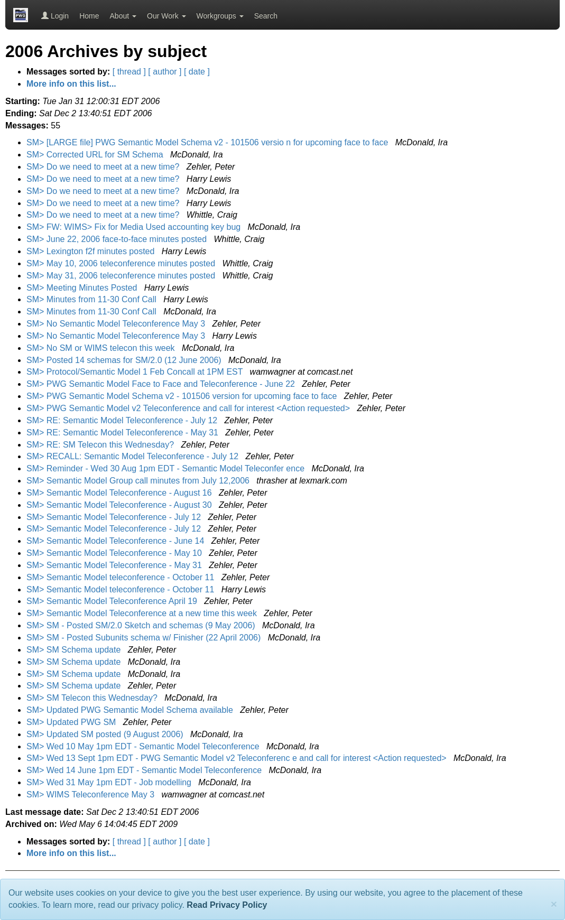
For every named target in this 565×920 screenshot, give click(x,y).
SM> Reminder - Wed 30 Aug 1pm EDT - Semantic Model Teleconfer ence (166, 468)
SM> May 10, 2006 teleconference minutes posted (122, 263)
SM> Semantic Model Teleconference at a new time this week (142, 613)
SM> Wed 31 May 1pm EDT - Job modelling (109, 782)
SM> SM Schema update (74, 649)
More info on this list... (71, 83)
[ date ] (197, 71)
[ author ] (164, 71)
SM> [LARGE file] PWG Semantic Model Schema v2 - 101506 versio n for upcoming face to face (208, 142)
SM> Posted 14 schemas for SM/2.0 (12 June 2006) (125, 360)
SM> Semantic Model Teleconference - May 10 (115, 553)
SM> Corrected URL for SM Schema (95, 154)
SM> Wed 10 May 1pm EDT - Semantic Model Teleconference (144, 746)
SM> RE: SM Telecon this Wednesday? (101, 444)
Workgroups (220, 16)
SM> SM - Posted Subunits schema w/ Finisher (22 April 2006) (144, 637)
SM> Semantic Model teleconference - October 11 (121, 577)
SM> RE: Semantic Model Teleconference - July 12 (123, 420)
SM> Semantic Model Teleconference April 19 (112, 601)
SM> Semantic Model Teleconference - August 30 (120, 504)
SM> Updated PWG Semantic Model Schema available (130, 709)
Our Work (166, 16)
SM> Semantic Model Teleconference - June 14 (116, 540)
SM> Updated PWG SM (72, 722)
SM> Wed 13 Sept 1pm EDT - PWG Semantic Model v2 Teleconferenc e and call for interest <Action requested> (237, 758)
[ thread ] (129, 71)
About (123, 16)
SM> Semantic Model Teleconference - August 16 (120, 492)
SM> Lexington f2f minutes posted (91, 251)
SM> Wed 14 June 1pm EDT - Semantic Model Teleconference (145, 770)
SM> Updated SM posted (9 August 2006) (106, 734)
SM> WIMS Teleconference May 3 (91, 794)
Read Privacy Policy (227, 904)
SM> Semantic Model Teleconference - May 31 (115, 565)
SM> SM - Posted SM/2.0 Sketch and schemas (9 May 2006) (141, 625)
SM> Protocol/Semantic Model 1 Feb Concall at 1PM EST (135, 371)
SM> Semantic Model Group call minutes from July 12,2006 (139, 480)
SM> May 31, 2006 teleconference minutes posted (122, 275)
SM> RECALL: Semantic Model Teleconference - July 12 (133, 456)
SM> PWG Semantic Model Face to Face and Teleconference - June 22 (161, 383)
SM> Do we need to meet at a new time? (104, 166)
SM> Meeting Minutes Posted (83, 287)
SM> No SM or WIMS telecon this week (101, 347)
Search (265, 16)
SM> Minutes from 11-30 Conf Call (92, 299)
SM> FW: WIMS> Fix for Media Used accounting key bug (134, 226)
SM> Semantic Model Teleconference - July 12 (114, 517)
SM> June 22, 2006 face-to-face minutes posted (117, 239)
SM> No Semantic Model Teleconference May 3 (117, 323)
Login (55, 16)
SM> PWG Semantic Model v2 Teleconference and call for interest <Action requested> (189, 408)
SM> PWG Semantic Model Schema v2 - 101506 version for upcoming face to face (182, 396)
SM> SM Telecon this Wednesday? (93, 697)
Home (89, 16)
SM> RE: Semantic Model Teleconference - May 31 (123, 432)
